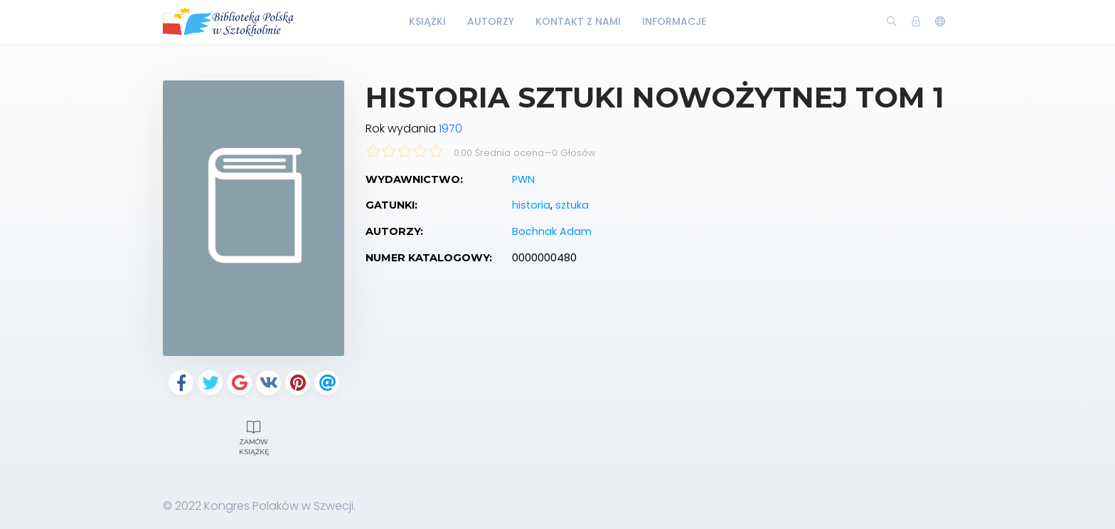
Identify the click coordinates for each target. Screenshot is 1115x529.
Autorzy (490, 21)
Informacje (674, 21)
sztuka (572, 205)
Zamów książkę (253, 436)
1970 (450, 128)
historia (531, 205)
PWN (523, 179)
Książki (427, 21)
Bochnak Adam (552, 231)
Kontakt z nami (578, 21)
